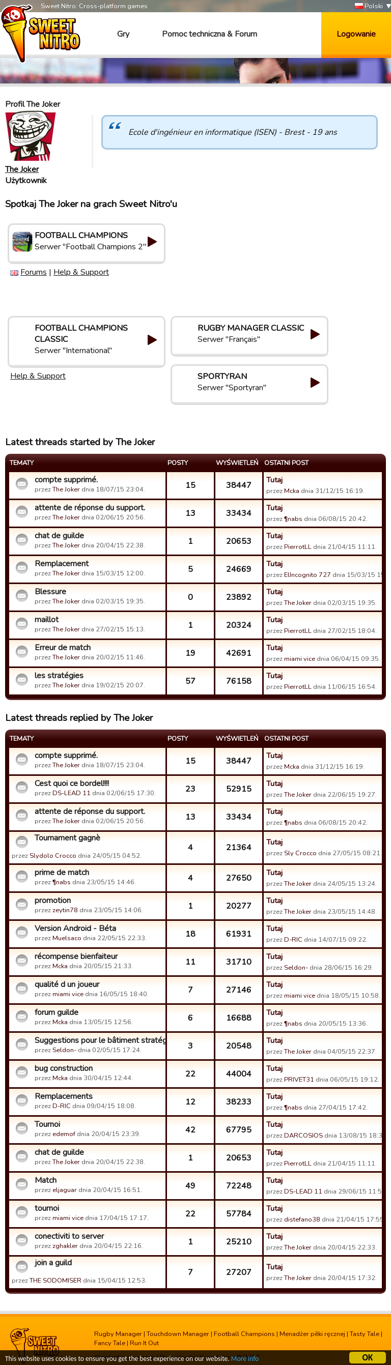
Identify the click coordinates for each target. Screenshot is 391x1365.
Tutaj (274, 480)
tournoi (47, 1208)
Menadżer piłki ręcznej (312, 1334)
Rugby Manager (118, 1334)
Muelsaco (66, 938)
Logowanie (356, 34)
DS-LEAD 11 (71, 793)
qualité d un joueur (67, 984)
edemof (63, 1134)
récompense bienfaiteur (76, 956)
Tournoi (47, 1124)
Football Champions (244, 1334)
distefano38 (302, 1219)
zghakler (65, 1246)
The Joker (22, 169)
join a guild (53, 1262)
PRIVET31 (299, 1079)
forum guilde (56, 1012)
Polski (369, 6)
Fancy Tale (109, 1343)
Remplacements (64, 1096)
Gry (123, 34)
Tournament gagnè (67, 837)
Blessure (50, 591)
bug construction (64, 1068)
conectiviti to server (69, 1236)
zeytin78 (65, 910)
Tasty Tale (364, 1334)
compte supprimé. (66, 479)
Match (46, 1180)
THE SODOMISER (55, 1280)
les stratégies (59, 675)
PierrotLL (298, 546)
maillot (47, 619)
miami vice (299, 658)
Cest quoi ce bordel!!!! (72, 783)
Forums (33, 272)
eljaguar (64, 1190)
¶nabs (293, 519)
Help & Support (81, 272)
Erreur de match (63, 647)
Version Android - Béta (75, 928)
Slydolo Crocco (53, 855)
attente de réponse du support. (90, 507)
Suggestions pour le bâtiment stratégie (99, 1040)
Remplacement (62, 563)
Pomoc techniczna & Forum (209, 34)
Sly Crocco (300, 853)
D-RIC (293, 939)
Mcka (292, 491)
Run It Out (144, 1343)
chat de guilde (59, 535)
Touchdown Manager (178, 1334)
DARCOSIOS (303, 1135)
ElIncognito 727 (307, 574)
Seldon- (296, 967)
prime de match (62, 872)
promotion (53, 900)
